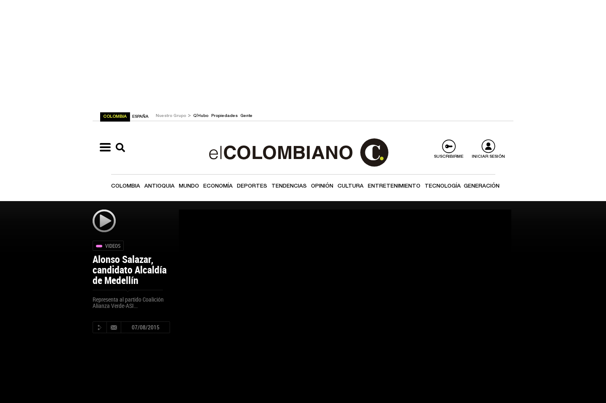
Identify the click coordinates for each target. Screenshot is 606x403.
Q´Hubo (201, 116)
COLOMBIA (115, 117)
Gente (246, 116)
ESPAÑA (140, 117)
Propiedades (225, 116)
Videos (112, 245)
